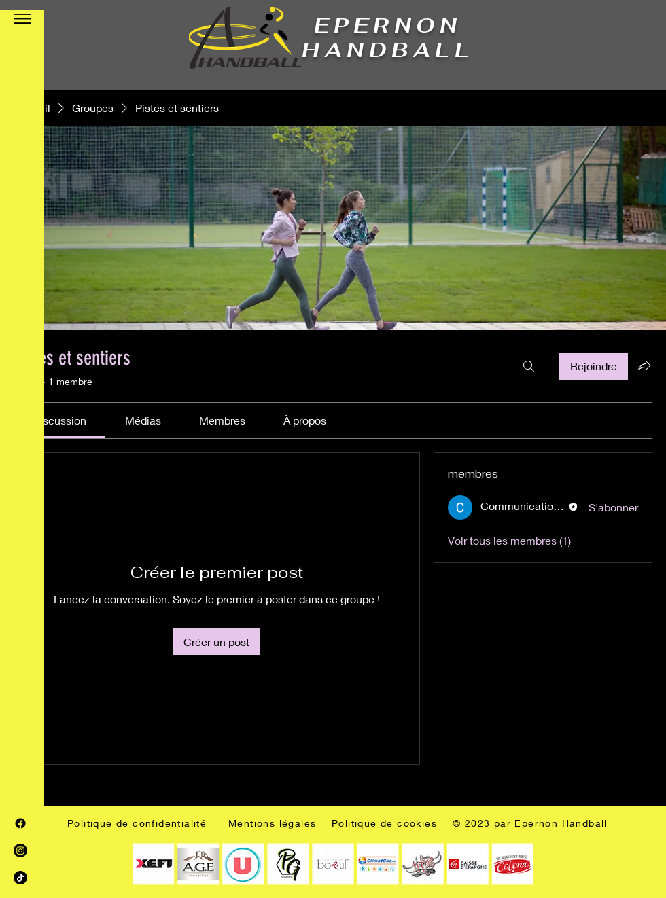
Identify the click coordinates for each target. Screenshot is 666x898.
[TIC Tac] (20, 877)
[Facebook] (20, 823)
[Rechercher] (529, 366)
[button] (22, 19)
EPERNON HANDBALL (388, 37)
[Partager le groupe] (644, 365)
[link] (59, 420)
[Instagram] (20, 850)
